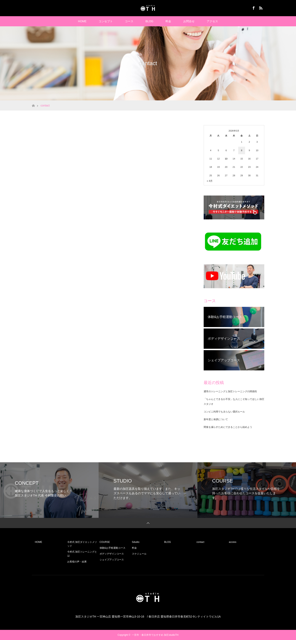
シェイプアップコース (112, 559)
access (232, 542)
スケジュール (139, 553)
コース (129, 21)
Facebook (253, 7)
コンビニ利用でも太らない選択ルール (224, 411)
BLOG (149, 21)
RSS (260, 7)
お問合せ (189, 21)
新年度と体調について (216, 419)
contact (200, 542)
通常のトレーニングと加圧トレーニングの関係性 (230, 391)
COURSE (105, 542)
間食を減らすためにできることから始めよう (228, 427)
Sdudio (135, 542)
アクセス (212, 21)
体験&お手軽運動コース (112, 547)
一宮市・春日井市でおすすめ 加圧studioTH (155, 635)
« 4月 (210, 181)
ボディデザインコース (112, 553)
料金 (168, 21)
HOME (82, 21)
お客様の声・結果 (77, 561)
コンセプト (106, 21)
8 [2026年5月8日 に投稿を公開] (241, 150)
